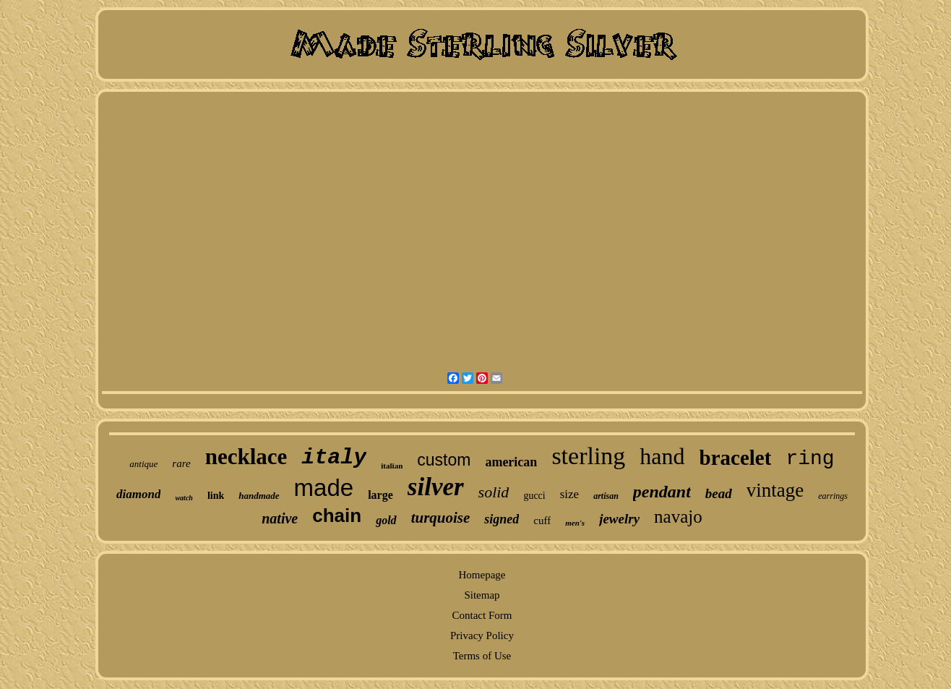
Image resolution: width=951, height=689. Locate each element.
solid (493, 492)
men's (575, 522)
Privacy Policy (482, 635)
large (380, 495)
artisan (606, 496)
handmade (258, 495)
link (215, 495)
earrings (833, 496)
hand (662, 456)
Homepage (481, 575)
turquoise (440, 517)
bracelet (736, 457)
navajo (678, 516)
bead (718, 493)
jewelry (619, 518)
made (324, 487)
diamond (138, 494)
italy (333, 457)
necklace (246, 456)
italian (392, 465)
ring (810, 459)
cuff (542, 520)
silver (436, 487)
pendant (662, 491)
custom (443, 459)
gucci (534, 495)
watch (183, 498)
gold (386, 520)
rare (181, 463)
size (569, 494)
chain (336, 515)
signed (501, 519)
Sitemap (481, 595)
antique (143, 463)
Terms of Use (482, 656)
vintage (775, 490)
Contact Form (482, 615)
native (280, 518)
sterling (588, 455)
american (511, 462)
